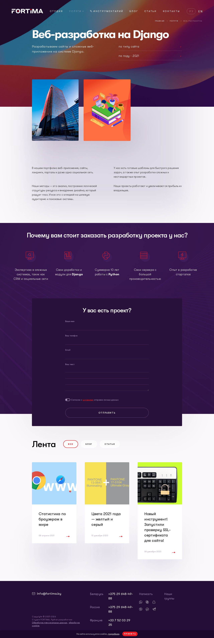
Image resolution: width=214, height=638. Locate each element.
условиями (88, 400)
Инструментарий (106, 11)
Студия (56, 11)
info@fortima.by (49, 593)
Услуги (76, 11)
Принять (130, 634)
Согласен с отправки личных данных (95, 400)
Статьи (150, 11)
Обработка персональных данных (49, 622)
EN (200, 11)
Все (70, 444)
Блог (134, 11)
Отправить (107, 412)
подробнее (113, 634)
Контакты (171, 11)
